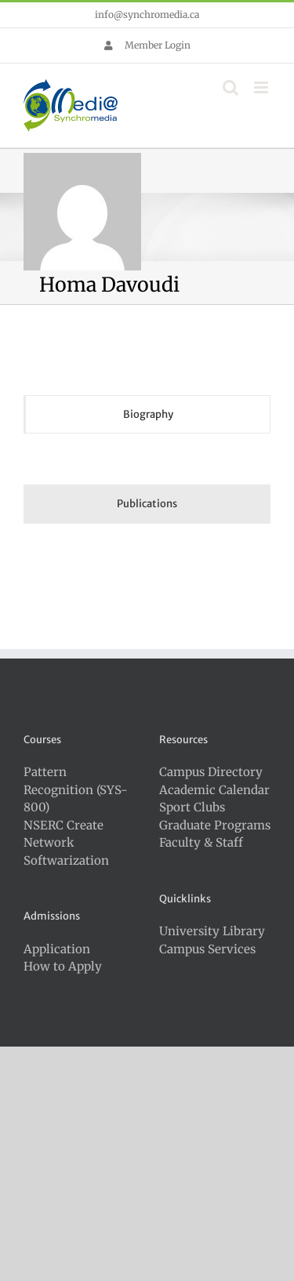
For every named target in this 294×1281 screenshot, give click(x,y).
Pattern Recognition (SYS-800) (76, 789)
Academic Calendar (214, 789)
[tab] (147, 414)
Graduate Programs (214, 825)
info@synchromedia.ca (147, 14)
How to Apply (63, 966)
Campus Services (207, 949)
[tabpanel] (147, 463)
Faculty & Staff (201, 842)
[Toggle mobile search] (230, 87)
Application (57, 949)
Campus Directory (211, 771)
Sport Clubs (192, 807)
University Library (212, 931)
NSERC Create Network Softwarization (66, 843)
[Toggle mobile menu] (262, 87)
